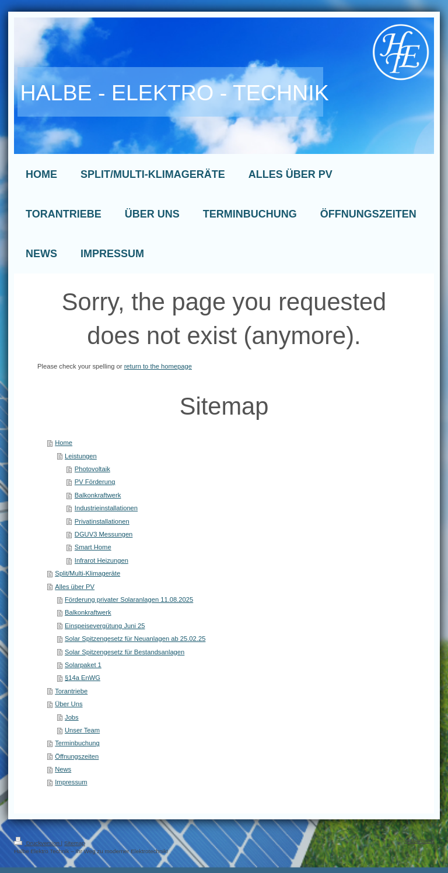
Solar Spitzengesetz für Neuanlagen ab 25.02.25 (135, 638)
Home (63, 442)
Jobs (72, 717)
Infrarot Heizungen (101, 560)
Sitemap (74, 843)
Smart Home (93, 547)
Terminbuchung (77, 742)
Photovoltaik (92, 468)
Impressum (71, 782)
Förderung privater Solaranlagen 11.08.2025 (129, 599)
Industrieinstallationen (106, 507)
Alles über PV (74, 586)
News (63, 769)
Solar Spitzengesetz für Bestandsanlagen (124, 651)
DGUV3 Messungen (104, 534)
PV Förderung (95, 481)
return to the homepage (158, 366)
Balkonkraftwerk (98, 495)
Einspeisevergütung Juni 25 (105, 625)
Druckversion (37, 843)
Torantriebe (71, 691)
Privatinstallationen (102, 521)
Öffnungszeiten (77, 756)
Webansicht (419, 840)
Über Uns (68, 703)
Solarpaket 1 (83, 664)
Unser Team (82, 730)
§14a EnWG (82, 677)
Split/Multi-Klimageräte (87, 573)
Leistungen (81, 456)
